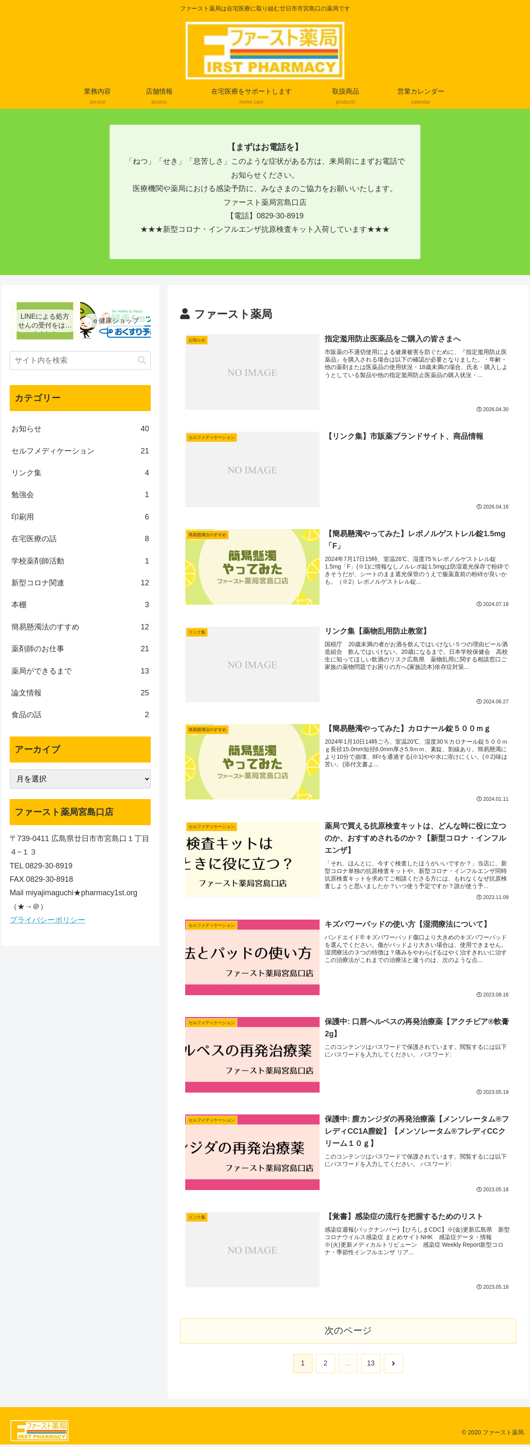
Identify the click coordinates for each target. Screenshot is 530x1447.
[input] (80, 360)
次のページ (348, 1333)
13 (371, 1365)
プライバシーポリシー (47, 920)
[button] (142, 360)
